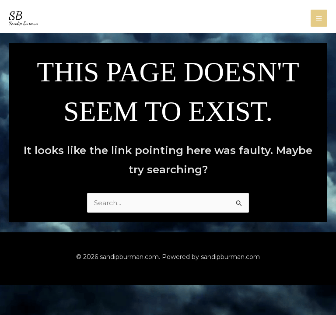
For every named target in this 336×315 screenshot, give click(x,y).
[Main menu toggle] (319, 18)
